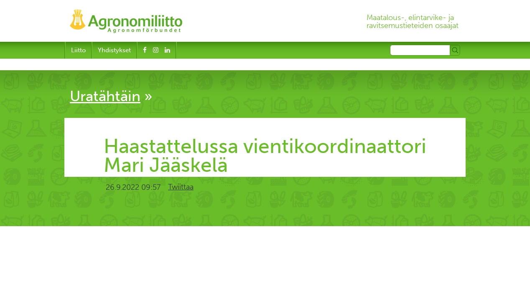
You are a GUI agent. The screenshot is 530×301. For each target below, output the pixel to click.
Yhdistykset (114, 50)
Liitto (78, 50)
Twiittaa (181, 187)
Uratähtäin (105, 96)
